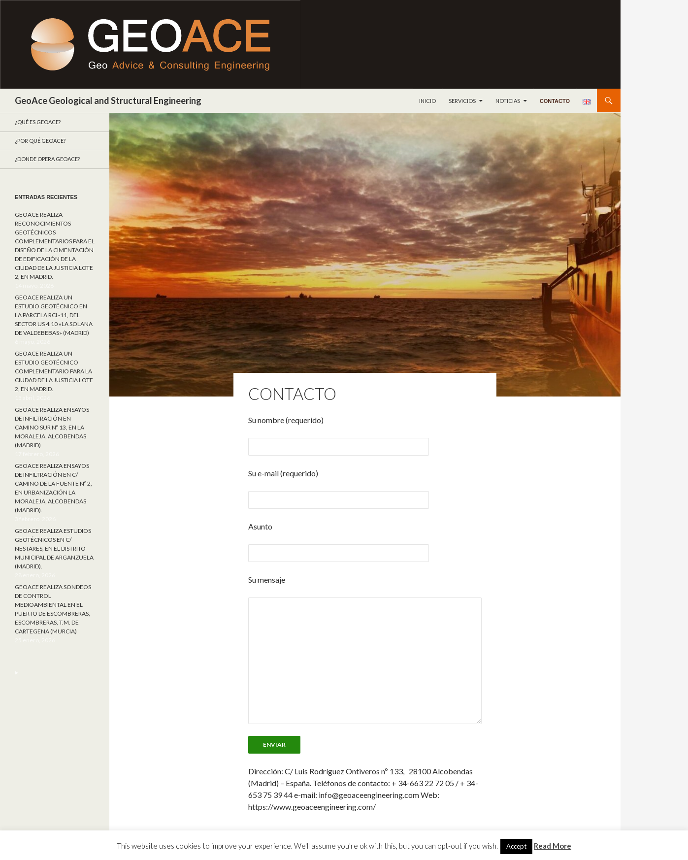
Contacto (555, 101)
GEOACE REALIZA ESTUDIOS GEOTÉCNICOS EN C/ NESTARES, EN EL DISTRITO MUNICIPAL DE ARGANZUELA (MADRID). (54, 548)
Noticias (507, 101)
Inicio (427, 101)
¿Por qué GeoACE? (40, 140)
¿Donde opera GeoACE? (47, 159)
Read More (552, 845)
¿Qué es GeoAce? (38, 122)
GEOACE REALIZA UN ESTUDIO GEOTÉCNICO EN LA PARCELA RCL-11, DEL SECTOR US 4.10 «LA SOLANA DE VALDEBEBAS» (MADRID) (54, 315)
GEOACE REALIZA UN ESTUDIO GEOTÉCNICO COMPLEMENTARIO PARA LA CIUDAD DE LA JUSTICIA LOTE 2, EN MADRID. (54, 371)
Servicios (462, 101)
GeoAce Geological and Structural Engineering (108, 100)
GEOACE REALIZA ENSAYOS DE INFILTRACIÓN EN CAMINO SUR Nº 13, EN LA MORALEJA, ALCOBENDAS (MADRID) (52, 427)
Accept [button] (516, 846)
